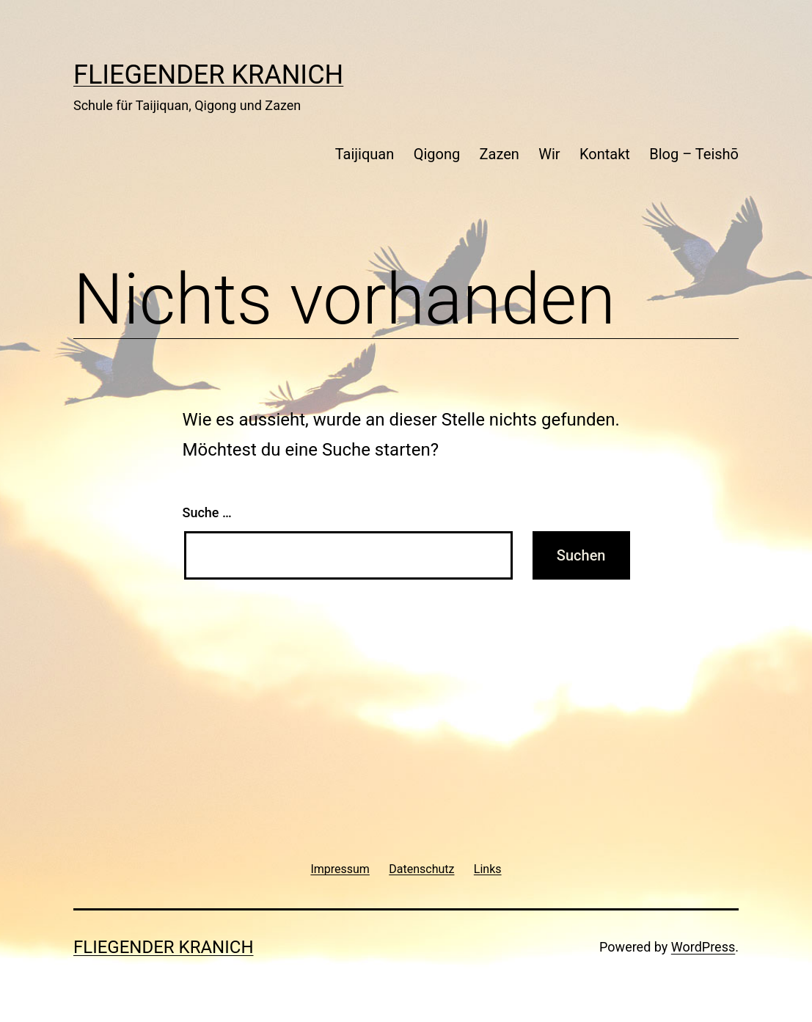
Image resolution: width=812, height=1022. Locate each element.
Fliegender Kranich (208, 74)
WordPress (703, 947)
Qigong (437, 154)
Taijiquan (365, 154)
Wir (549, 154)
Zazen (499, 154)
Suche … (207, 512)
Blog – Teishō (694, 154)
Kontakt (604, 154)
